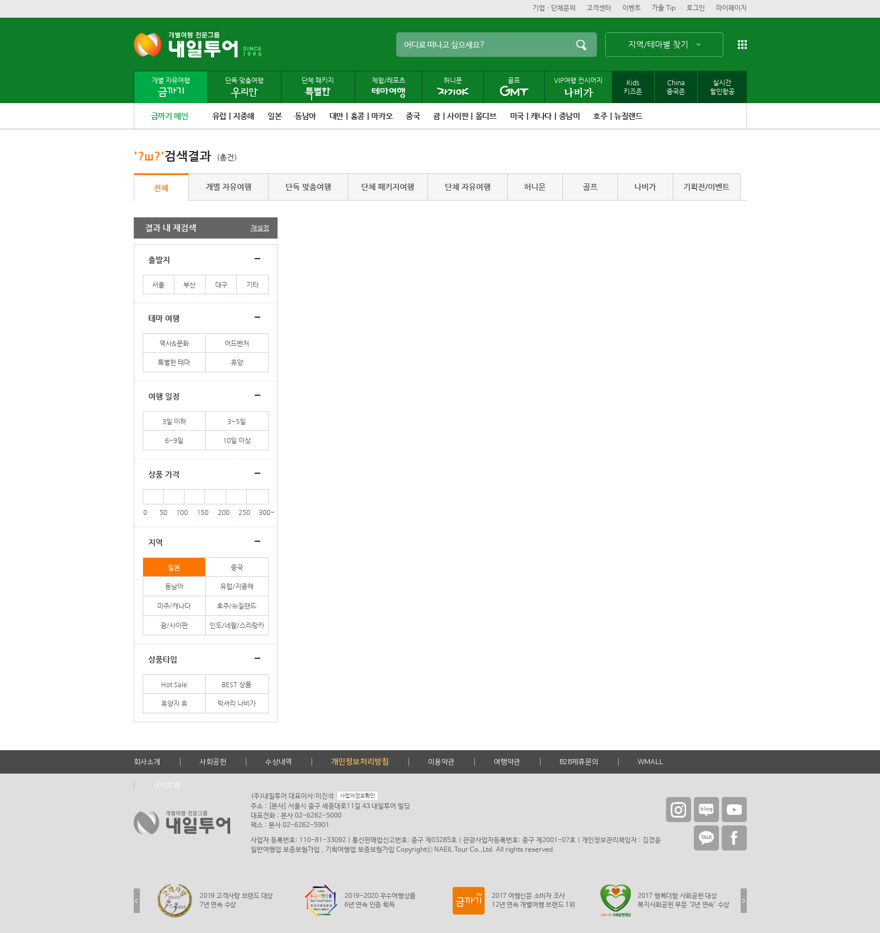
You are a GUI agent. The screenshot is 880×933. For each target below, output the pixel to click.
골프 (590, 186)
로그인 (696, 8)
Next (744, 900)
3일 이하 (174, 421)
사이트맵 (166, 785)
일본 (174, 567)
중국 (237, 567)
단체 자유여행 (467, 186)
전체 (161, 187)
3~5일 (236, 421)
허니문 (535, 186)
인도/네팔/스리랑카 (237, 625)
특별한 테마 (174, 362)
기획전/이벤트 (706, 186)
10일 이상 (237, 440)
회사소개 (147, 762)
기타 (252, 285)
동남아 (174, 586)
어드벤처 (237, 343)
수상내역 (278, 762)
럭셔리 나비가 (236, 703)
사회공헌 (213, 762)
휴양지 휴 (174, 703)
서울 (158, 285)
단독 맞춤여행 (308, 186)
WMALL (650, 762)
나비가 (645, 186)
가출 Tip (663, 8)
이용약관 (441, 762)
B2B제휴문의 (579, 762)
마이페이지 (731, 8)
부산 (189, 285)
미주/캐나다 (174, 606)
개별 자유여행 (228, 186)
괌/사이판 (174, 625)
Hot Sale (174, 684)
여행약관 (507, 762)
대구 (221, 285)
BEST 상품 (236, 684)
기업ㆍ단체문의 (554, 8)
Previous (137, 900)
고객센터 (599, 8)
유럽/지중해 (237, 586)
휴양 (237, 362)
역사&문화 (174, 343)
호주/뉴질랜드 (236, 606)
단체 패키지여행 (387, 186)
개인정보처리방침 (360, 761)
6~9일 (174, 440)
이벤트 (632, 8)
